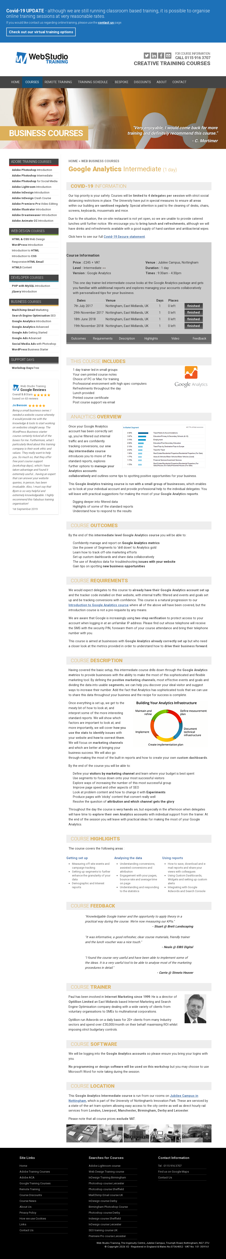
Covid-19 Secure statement (124, 236)
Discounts (142, 82)
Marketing (30, 310)
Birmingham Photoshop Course (108, 1206)
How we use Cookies (33, 1218)
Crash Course (31, 198)
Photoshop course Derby (104, 1212)
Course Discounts (31, 1195)
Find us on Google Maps (173, 1171)
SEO (34, 315)
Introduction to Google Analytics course (99, 605)
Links (23, 1224)
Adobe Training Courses (35, 1171)
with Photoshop (34, 343)
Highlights (151, 338)
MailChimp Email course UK (106, 1195)
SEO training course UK (103, 1230)
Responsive (28, 261)
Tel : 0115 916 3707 (170, 1165)
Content (22, 267)
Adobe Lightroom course (104, 1165)
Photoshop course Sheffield (106, 1189)
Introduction (32, 170)
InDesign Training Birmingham (107, 1177)
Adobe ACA (27, 1177)
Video (175, 338)
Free (25, 368)
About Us (25, 1206)
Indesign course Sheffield (105, 1218)
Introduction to (25, 250)
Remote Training (58, 82)
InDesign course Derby (103, 1201)
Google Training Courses (35, 1183)
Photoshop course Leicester (106, 1183)
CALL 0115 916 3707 (192, 58)
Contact (179, 82)
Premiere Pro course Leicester (107, 1236)
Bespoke (121, 82)
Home (15, 82)
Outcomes (78, 338)
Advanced (30, 326)
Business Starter (30, 349)
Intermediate (32, 175)
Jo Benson (19, 405)
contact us (106, 22)
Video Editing (35, 203)
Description (127, 338)
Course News (28, 1201)
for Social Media (34, 181)
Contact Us (26, 1230)
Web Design (28, 239)
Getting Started (29, 332)
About (162, 82)
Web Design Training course (106, 1171)
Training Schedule (93, 82)
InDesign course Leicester (105, 1224)
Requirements (103, 338)
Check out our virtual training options (41, 32)
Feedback (199, 338)
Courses (32, 82)
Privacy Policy (28, 1212)
